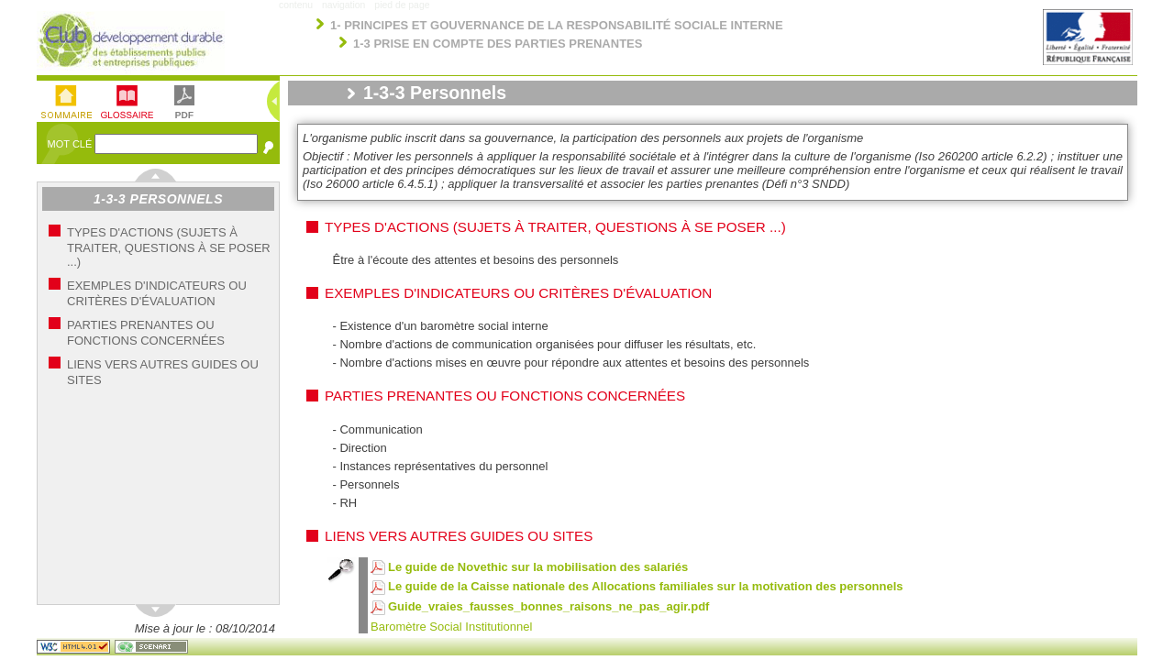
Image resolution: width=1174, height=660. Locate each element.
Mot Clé (71, 143)
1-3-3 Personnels (158, 199)
